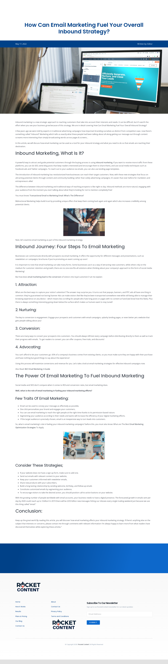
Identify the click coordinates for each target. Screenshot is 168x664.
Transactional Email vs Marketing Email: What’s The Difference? (57, 195)
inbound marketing (104, 162)
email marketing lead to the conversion (44, 277)
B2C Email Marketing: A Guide (37, 369)
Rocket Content (83, 644)
